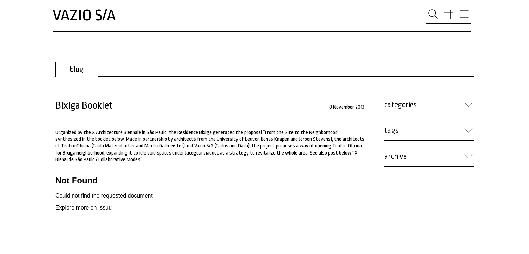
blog (77, 69)
